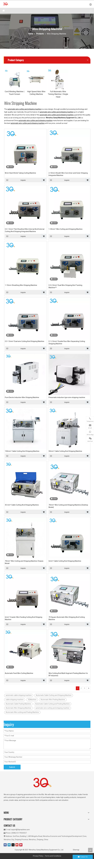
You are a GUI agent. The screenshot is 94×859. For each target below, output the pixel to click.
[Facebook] (5, 844)
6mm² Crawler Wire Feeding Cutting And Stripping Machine (23, 618)
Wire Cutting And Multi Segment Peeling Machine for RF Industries (68, 674)
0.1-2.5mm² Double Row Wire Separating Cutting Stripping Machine (67, 342)
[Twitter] (13, 844)
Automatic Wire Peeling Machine (53, 700)
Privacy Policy (38, 856)
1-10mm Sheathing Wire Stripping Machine (21, 285)
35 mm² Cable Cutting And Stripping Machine (22, 505)
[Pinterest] (20, 844)
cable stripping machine (15, 700)
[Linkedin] (9, 844)
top (90, 850)
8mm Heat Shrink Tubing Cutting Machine (20, 173)
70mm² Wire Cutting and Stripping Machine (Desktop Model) (68, 506)
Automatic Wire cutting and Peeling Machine (22, 712)
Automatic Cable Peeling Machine (18, 704)
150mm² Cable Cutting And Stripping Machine (22, 451)
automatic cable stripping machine (19, 695)
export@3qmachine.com (20, 830)
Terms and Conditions (53, 856)
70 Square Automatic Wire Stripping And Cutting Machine (67, 618)
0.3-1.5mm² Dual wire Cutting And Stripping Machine (24, 341)
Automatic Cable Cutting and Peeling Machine (52, 704)
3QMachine (32, 700)
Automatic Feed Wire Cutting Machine (19, 673)
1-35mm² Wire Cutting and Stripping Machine (65, 229)
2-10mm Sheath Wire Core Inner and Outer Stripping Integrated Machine (68, 174)
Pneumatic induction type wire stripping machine (67, 397)
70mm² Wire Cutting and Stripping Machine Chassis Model (24, 562)
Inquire (15, 180)
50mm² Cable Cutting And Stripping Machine (65, 451)
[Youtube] (16, 844)
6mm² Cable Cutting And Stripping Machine (65, 561)
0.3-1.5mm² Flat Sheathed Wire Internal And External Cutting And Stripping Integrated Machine (24, 230)
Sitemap (76, 850)
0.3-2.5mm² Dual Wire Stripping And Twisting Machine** (65, 286)
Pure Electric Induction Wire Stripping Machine (22, 397)
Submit (12, 767)
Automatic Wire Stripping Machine (18, 708)
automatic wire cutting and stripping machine (52, 708)
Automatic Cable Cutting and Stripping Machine (53, 695)
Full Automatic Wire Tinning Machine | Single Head (58, 94)
